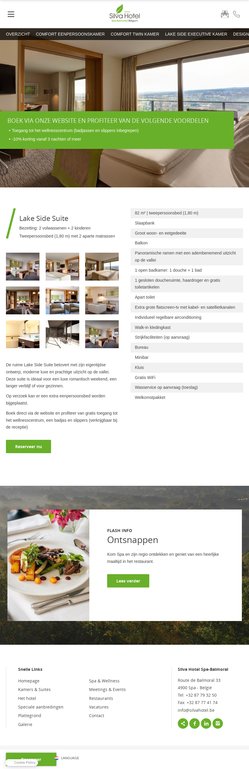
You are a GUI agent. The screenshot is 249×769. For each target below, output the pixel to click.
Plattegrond (29, 715)
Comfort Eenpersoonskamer (70, 34)
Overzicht (18, 34)
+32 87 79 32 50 (236, 14)
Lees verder (128, 581)
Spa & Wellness (104, 681)
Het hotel (27, 698)
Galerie (25, 724)
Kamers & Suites (34, 689)
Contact (96, 715)
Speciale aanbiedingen (41, 707)
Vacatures (99, 707)
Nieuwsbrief (225, 14)
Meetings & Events (107, 689)
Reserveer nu (28, 446)
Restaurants (101, 698)
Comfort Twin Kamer (135, 34)
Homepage (28, 681)
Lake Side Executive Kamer (196, 34)
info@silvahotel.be (196, 710)
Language (70, 758)
